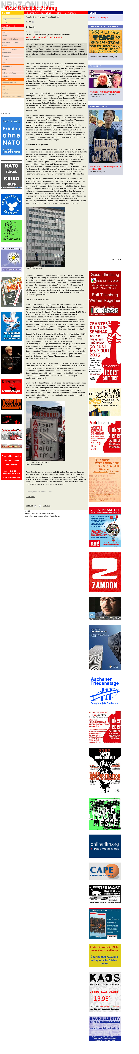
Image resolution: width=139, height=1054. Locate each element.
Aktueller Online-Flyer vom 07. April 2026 (41, 17)
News (4, 29)
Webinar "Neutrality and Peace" (105, 92)
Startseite (29, 506)
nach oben (46, 506)
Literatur (5, 76)
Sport (4, 69)
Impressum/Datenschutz (12, 96)
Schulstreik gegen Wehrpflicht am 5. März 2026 (105, 167)
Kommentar (7, 52)
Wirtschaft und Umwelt (11, 42)
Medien (5, 59)
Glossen (5, 56)
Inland (4, 35)
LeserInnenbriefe (9, 83)
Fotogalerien (7, 66)
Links (4, 86)
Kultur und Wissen (9, 73)
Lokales (5, 32)
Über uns (6, 89)
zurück (28, 22)
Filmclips (6, 63)
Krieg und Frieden (9, 49)
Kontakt (5, 93)
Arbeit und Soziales (10, 39)
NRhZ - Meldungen (98, 17)
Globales (5, 46)
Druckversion (30, 27)
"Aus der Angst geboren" (55, 484)
